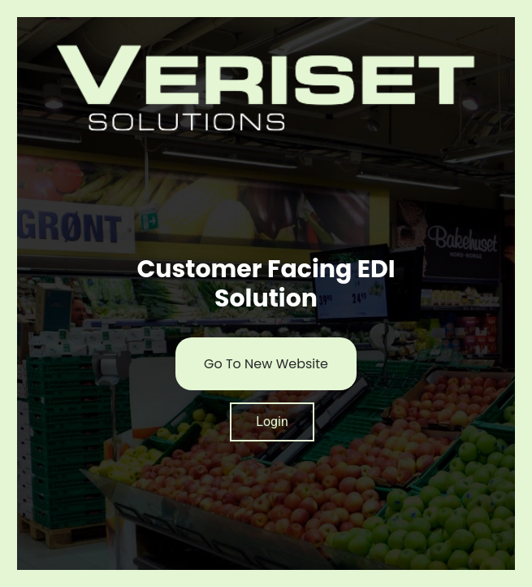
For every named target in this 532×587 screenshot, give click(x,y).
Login (272, 421)
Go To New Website (266, 363)
